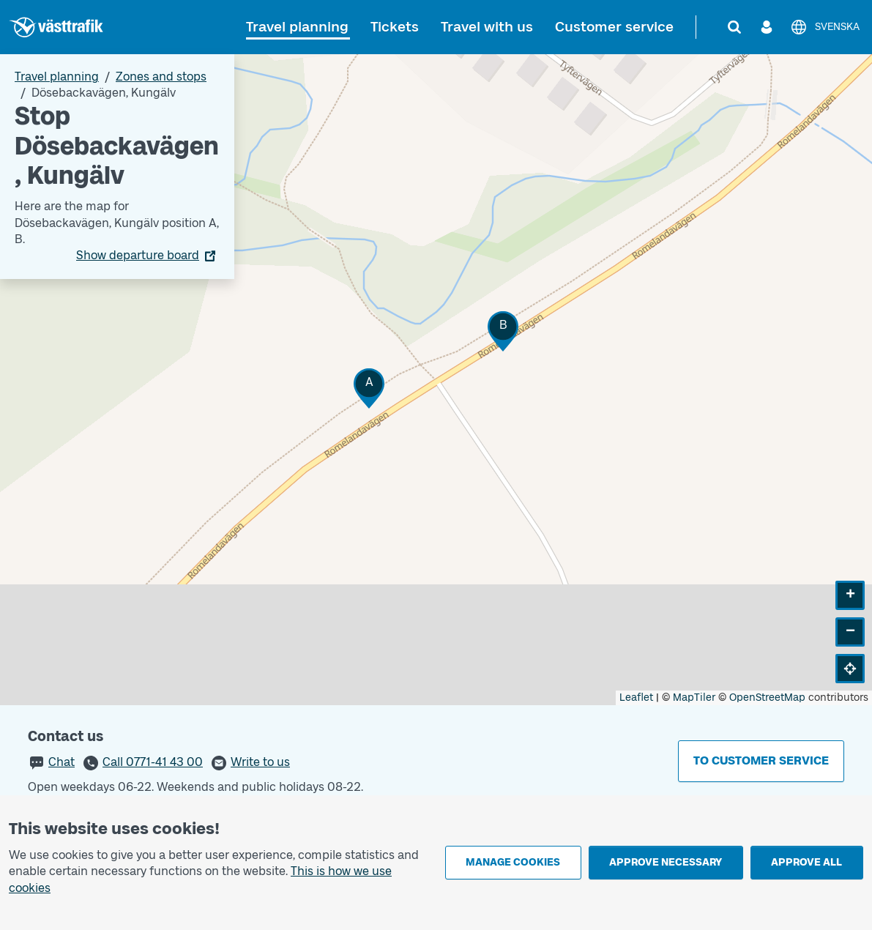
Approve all (806, 862)
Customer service (614, 26)
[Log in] (766, 27)
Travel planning (297, 26)
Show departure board (137, 255)
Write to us (260, 762)
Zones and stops (161, 76)
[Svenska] (824, 27)
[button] (369, 388)
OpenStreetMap (767, 697)
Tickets (394, 26)
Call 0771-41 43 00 (153, 762)
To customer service (761, 760)
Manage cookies (513, 862)
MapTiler (694, 697)
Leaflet (636, 697)
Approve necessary (665, 862)
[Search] (734, 27)
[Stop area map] (436, 379)
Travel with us (487, 26)
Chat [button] (61, 762)
